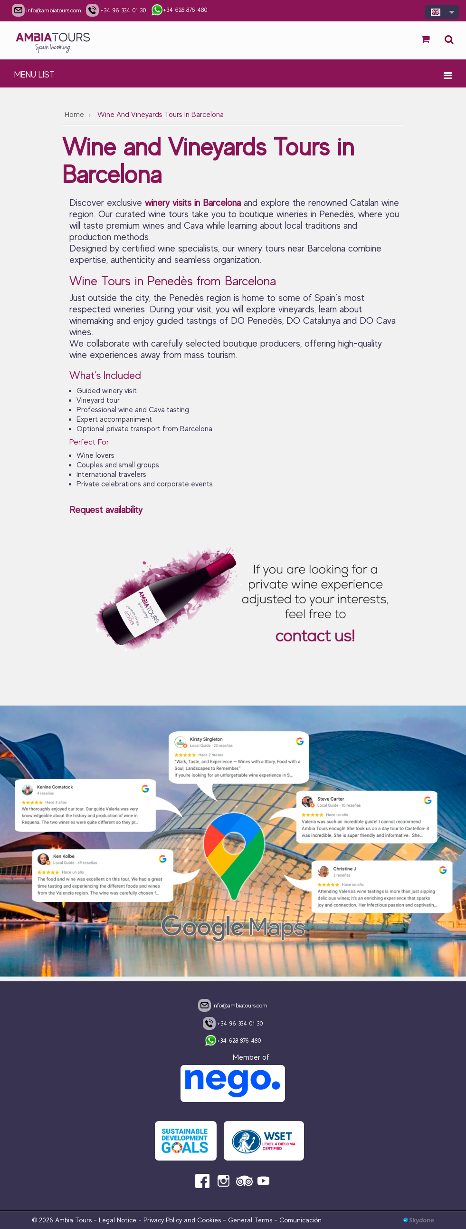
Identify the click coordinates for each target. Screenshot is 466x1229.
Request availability (106, 509)
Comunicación (300, 1220)
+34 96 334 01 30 (233, 1023)
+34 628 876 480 (233, 1041)
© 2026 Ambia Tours (63, 1220)
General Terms (250, 1220)
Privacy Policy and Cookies (182, 1220)
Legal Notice (117, 1220)
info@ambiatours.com (232, 1005)
